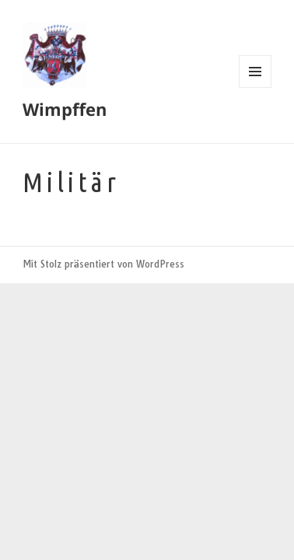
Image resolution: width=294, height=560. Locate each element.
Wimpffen (65, 109)
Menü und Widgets (255, 87)
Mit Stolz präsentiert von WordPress (103, 264)
